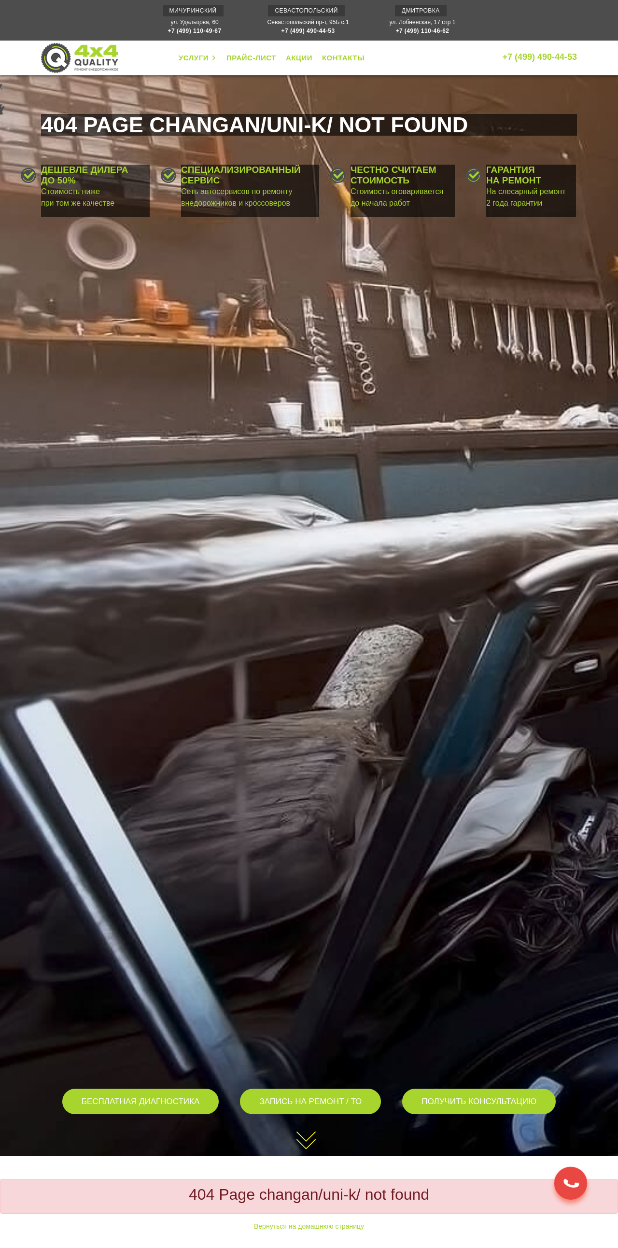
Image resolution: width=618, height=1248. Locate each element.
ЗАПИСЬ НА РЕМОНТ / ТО (310, 1101)
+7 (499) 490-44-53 (308, 31)
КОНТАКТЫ (343, 58)
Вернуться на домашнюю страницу (309, 1226)
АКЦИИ (299, 58)
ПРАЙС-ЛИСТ (251, 58)
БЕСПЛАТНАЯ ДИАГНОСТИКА (141, 1101)
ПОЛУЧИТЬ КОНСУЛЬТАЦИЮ (478, 1101)
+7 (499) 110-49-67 (195, 31)
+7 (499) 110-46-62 (422, 31)
